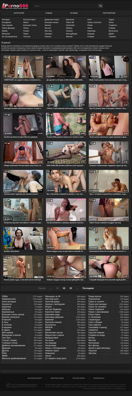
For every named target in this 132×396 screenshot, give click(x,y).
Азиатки (69, 31)
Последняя (88, 288)
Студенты (113, 25)
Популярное (109, 13)
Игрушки (90, 34)
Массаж (69, 37)
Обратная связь (57, 378)
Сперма (112, 28)
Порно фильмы (8, 28)
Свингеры (91, 31)
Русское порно (29, 19)
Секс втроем (7, 25)
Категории (19, 13)
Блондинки (6, 22)
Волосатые (113, 31)
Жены (89, 28)
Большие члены (30, 25)
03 (71, 288)
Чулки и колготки (94, 22)
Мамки (4, 31)
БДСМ (111, 34)
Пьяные (48, 37)
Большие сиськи (51, 22)
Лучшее (74, 13)
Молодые (6, 19)
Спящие (90, 37)
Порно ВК (70, 22)
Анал (89, 19)
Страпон (112, 37)
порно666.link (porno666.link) (28, 384)
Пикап (25, 34)
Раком (90, 25)
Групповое (70, 25)
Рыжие (26, 31)
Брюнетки (70, 19)
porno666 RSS (98, 378)
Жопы (111, 22)
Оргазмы (48, 34)
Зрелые (48, 25)
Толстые (26, 37)
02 (64, 288)
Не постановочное (9, 37)
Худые (111, 19)
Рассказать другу (35, 378)
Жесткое (48, 31)
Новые (49, 13)
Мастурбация (71, 34)
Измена (69, 28)
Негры (26, 28)
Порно (13, 386)
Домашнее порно (52, 19)
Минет (26, 22)
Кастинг (48, 28)
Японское (6, 34)
